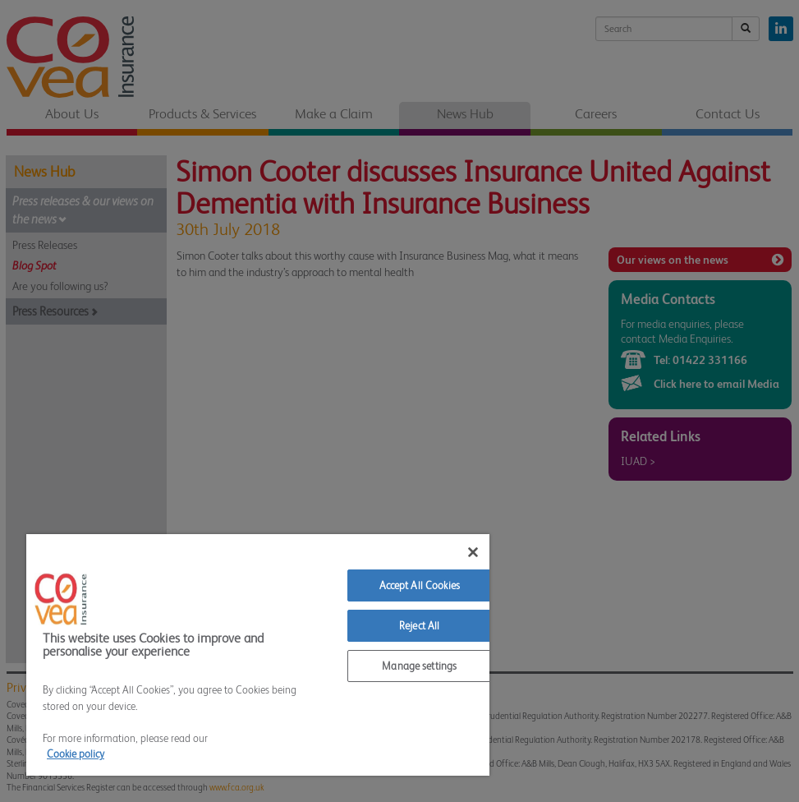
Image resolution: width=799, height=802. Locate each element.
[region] (257, 655)
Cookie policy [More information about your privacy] (75, 754)
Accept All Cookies (419, 585)
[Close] (473, 552)
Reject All (419, 626)
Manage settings (419, 666)
